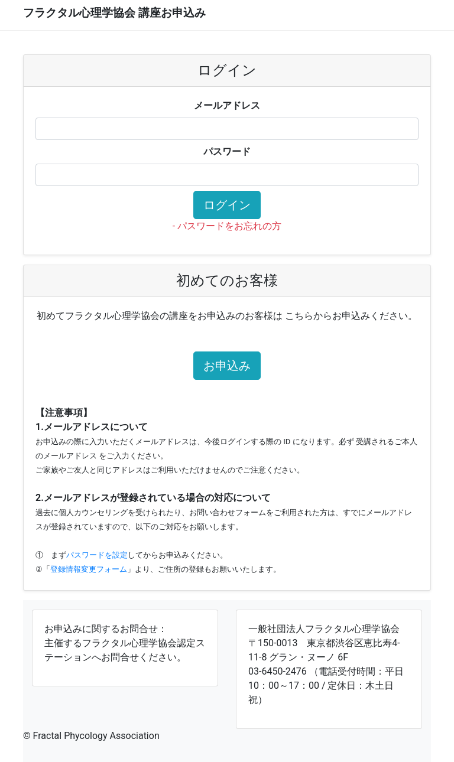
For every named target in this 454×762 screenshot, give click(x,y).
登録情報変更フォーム (88, 569)
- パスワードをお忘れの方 (227, 226)
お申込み (227, 366)
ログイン (227, 205)
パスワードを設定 (97, 555)
